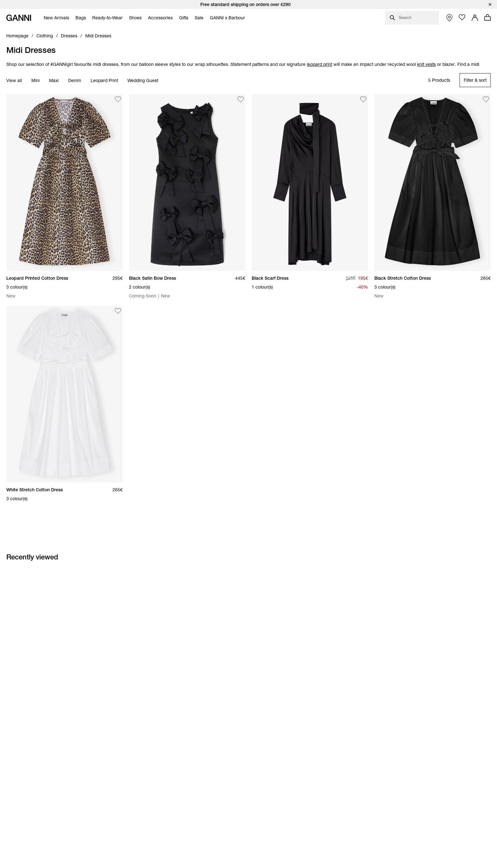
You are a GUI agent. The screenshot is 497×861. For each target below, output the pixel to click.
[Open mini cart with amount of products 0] (487, 17)
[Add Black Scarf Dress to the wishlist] (363, 99)
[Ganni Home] (19, 18)
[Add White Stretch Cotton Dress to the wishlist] (118, 311)
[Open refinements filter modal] (475, 80)
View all (14, 80)
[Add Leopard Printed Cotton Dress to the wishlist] (118, 99)
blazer (448, 64)
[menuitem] (55, 18)
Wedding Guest (142, 80)
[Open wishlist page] (462, 17)
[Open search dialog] (412, 18)
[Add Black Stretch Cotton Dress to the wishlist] (486, 99)
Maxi (54, 80)
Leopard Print (104, 80)
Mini (35, 80)
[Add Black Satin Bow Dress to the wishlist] (240, 99)
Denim (74, 80)
